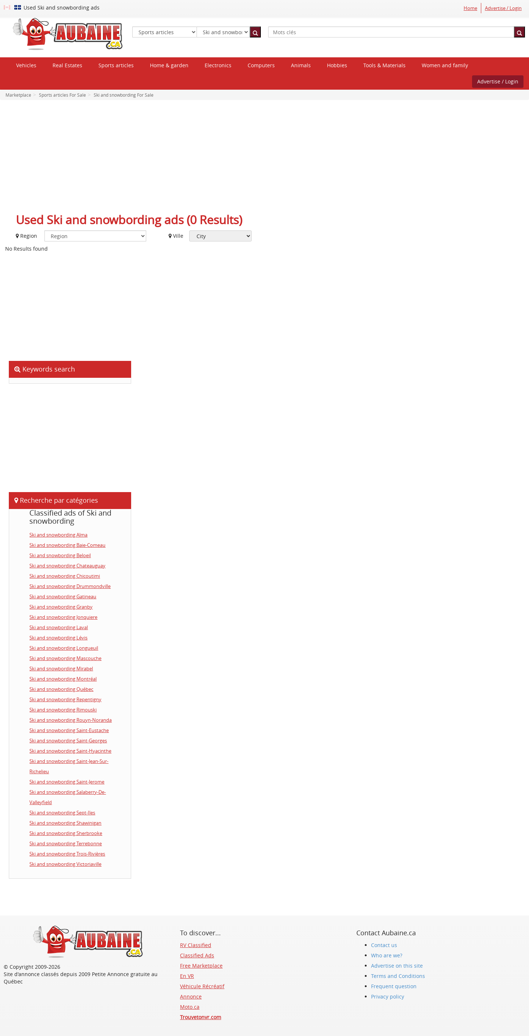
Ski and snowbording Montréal (63, 678)
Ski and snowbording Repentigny (65, 699)
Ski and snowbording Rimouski (63, 709)
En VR (187, 975)
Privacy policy (387, 996)
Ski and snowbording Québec (61, 689)
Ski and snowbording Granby (61, 606)
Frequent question (394, 986)
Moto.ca (189, 1006)
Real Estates (67, 65)
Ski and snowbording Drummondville (70, 586)
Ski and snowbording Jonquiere (63, 617)
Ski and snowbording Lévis (58, 637)
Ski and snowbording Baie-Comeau (67, 545)
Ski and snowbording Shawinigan (65, 823)
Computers (261, 65)
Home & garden (169, 65)
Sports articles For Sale (62, 95)
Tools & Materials (384, 65)
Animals (301, 65)
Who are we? (386, 955)
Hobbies (337, 65)
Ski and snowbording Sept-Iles (62, 812)
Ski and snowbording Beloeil (60, 555)
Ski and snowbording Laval (58, 627)
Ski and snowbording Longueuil (63, 648)
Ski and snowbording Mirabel (61, 668)
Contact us (384, 945)
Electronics (218, 65)
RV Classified (195, 945)
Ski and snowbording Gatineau (62, 596)
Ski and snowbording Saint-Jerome (66, 781)
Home (470, 8)
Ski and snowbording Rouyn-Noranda (70, 720)
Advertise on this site (397, 965)
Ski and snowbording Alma (58, 534)
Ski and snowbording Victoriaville (65, 864)
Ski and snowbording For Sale (123, 95)
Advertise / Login (503, 8)
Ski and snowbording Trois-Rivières (67, 853)
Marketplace (18, 95)
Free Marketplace (201, 965)
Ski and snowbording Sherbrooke (65, 833)
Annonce (191, 996)
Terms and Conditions (398, 975)
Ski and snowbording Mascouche (65, 658)
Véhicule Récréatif (202, 986)
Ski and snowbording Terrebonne (65, 843)
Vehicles (26, 65)
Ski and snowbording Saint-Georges (68, 740)
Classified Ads (197, 955)
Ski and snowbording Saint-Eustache (69, 730)
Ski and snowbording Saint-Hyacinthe (70, 751)
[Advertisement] (264, 158)
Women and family (445, 65)
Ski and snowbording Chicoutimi (64, 576)
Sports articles (116, 65)
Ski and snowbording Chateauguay (67, 565)
